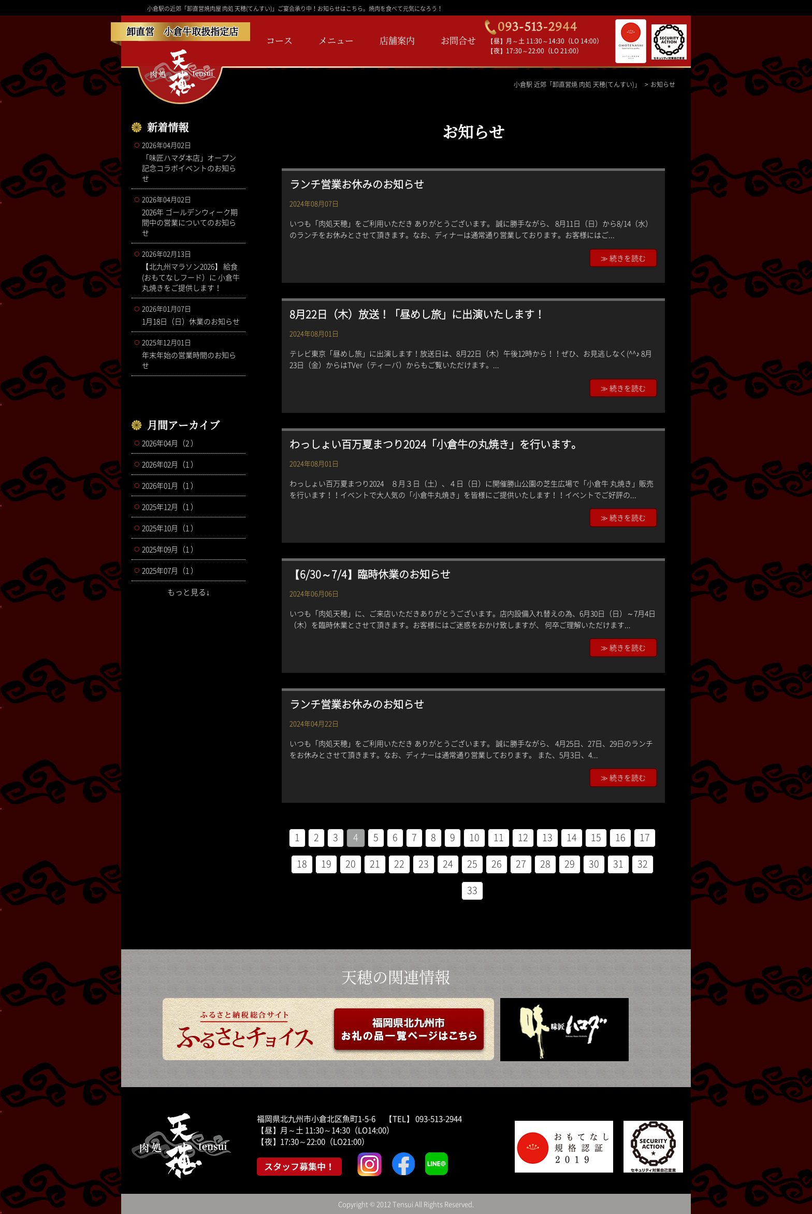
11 (499, 837)
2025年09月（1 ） (170, 549)
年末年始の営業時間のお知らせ (191, 353)
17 (645, 837)
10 (474, 837)
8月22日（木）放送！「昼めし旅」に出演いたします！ (417, 314)
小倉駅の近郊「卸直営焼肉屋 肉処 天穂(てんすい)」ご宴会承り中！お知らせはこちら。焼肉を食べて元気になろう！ (295, 8)
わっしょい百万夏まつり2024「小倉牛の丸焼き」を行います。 (435, 444)
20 (350, 864)
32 (642, 864)
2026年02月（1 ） (170, 464)
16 (620, 837)
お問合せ (458, 40)
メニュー (336, 40)
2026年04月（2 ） (170, 443)
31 (618, 864)
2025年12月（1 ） (170, 506)
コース (279, 40)
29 (569, 864)
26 (496, 864)
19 (326, 864)
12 (523, 837)
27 (521, 864)
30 (594, 864)
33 (472, 890)
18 (302, 864)
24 (448, 864)
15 (596, 837)
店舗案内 (397, 40)
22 (399, 864)
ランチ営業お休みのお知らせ (356, 184)
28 (545, 864)
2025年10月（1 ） (170, 528)
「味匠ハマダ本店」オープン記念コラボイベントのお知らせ (191, 161)
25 (472, 864)
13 (547, 837)
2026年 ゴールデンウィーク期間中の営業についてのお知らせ (191, 216)
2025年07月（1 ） (170, 570)
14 (572, 837)
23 (423, 864)
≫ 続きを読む (623, 258)
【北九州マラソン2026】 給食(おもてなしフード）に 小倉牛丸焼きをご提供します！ (191, 271)
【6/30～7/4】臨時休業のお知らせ (370, 574)
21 (375, 864)
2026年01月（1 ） (170, 485)
